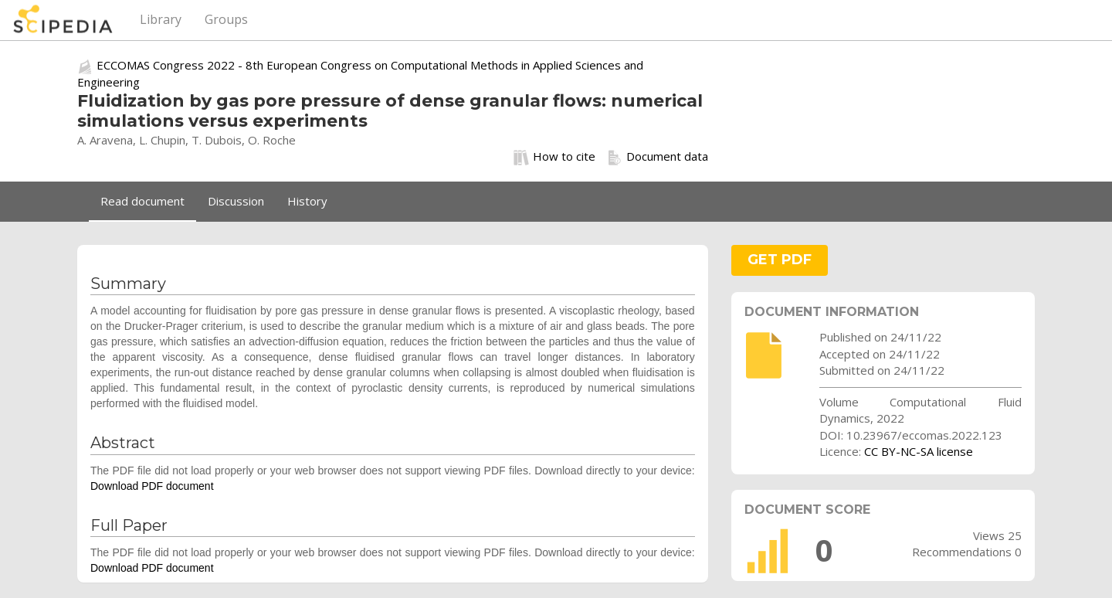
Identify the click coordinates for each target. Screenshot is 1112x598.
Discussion (236, 201)
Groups (226, 19)
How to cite (554, 156)
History (307, 201)
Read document (142, 201)
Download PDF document (152, 486)
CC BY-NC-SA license (918, 451)
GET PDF (780, 259)
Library (160, 19)
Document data (657, 156)
